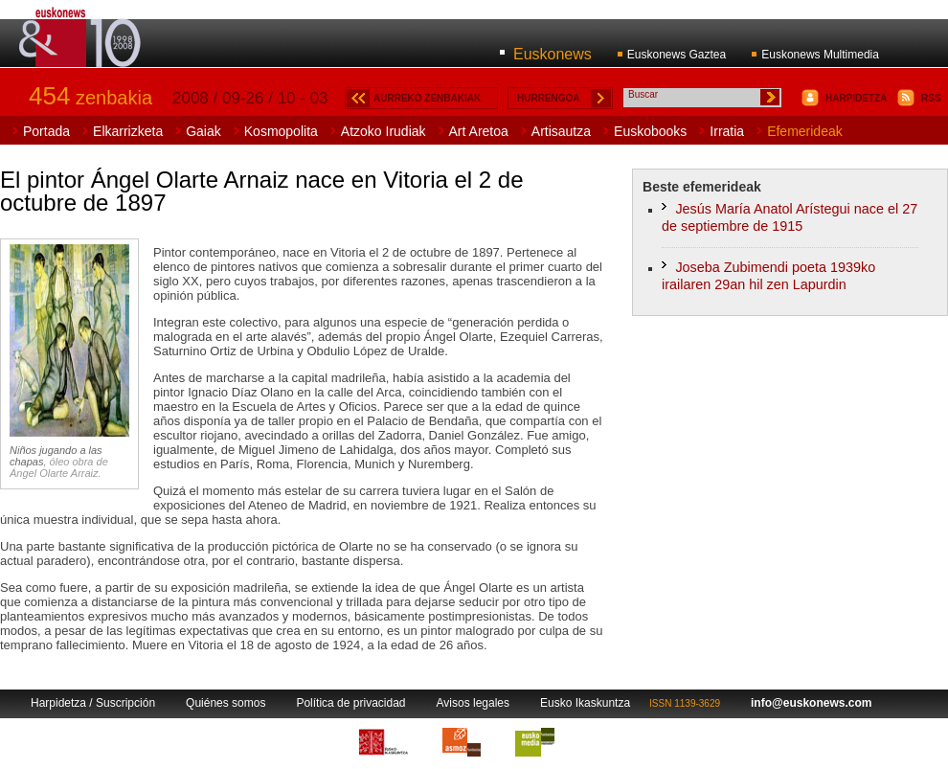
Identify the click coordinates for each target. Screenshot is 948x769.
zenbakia (90, 97)
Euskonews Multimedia (820, 54)
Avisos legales (473, 703)
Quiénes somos (225, 703)
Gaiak (203, 131)
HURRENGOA (548, 98)
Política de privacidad (350, 703)
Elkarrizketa (128, 131)
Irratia (727, 131)
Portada (46, 131)
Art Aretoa (478, 131)
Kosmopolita (281, 131)
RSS (931, 98)
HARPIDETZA (856, 98)
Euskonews (552, 54)
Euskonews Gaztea (676, 54)
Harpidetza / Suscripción (93, 703)
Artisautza (561, 131)
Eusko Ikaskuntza (585, 703)
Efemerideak (805, 131)
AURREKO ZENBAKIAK (427, 98)
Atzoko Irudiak (383, 131)
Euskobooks (650, 131)
